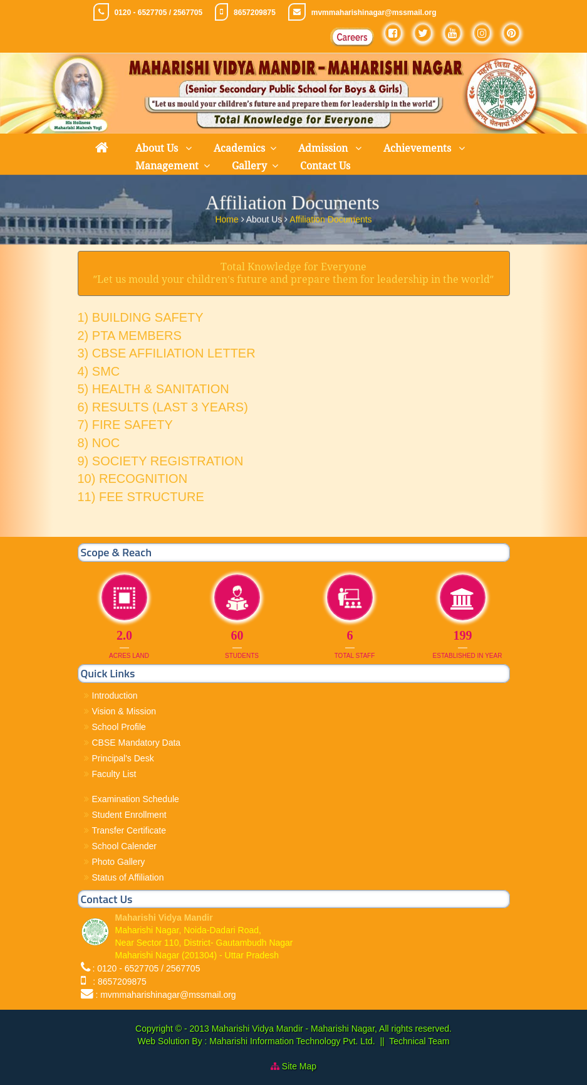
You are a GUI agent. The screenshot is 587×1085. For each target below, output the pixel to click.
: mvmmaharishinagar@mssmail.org (165, 995)
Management (167, 166)
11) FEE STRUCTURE (141, 497)
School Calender (124, 846)
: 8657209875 (117, 982)
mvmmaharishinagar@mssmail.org (374, 12)
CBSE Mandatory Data (136, 743)
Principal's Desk (123, 758)
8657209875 (255, 12)
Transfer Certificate (129, 830)
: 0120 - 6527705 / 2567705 (146, 968)
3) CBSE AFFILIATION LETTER (167, 353)
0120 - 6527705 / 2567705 (158, 12)
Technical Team (419, 1041)
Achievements (418, 148)
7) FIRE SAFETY (125, 424)
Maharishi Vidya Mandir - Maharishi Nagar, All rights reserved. (332, 1029)
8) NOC (99, 443)
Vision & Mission (124, 711)
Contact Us (325, 166)
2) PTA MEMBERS (130, 335)
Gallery (249, 166)
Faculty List (114, 774)
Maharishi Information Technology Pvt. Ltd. (291, 1041)
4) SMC (99, 371)
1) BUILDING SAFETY (141, 317)
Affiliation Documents (330, 218)
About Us (157, 148)
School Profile (119, 727)
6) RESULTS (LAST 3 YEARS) (163, 407)
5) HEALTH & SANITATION (153, 389)
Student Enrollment (129, 815)
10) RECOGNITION (133, 478)
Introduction (115, 696)
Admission (324, 148)
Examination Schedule (135, 799)
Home (228, 218)
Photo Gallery (118, 862)
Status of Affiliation (128, 877)
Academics (239, 148)
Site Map (299, 1066)
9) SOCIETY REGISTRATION (161, 461)
